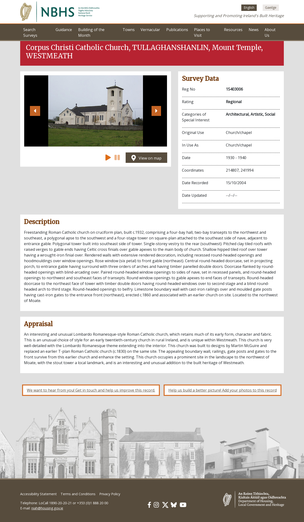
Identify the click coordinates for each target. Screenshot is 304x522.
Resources (233, 29)
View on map (146, 158)
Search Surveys (30, 32)
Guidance (64, 29)
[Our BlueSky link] (174, 505)
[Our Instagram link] (156, 505)
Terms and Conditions (78, 494)
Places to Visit (202, 32)
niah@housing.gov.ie (47, 508)
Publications (177, 29)
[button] (35, 111)
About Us (270, 32)
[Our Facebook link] (149, 505)
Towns (129, 29)
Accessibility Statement (38, 494)
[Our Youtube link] (183, 505)
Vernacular (150, 29)
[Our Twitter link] (165, 505)
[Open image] (96, 111)
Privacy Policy (109, 494)
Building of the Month (91, 32)
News (254, 29)
